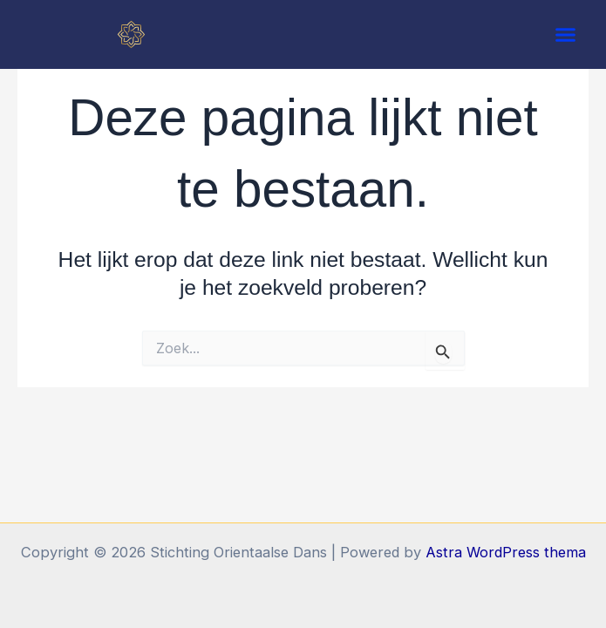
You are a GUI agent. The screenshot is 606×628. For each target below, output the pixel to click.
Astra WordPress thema (506, 552)
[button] (565, 34)
